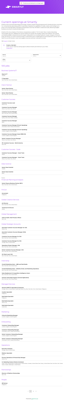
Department (36, 54)
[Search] (16, 56)
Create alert (9, 48)
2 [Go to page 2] (33, 391)
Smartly (6, 41)
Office (3, 59)
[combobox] (2, 60)
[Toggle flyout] (60, 55)
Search (4, 54)
